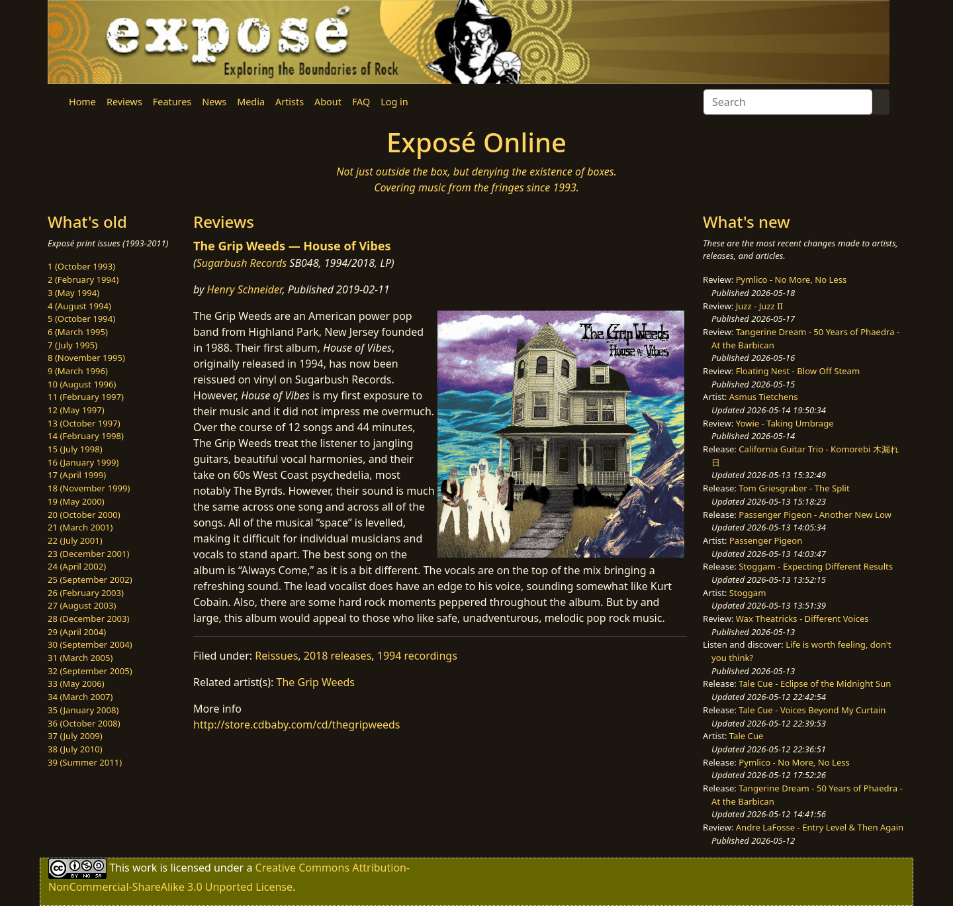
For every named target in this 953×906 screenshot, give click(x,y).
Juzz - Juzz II (759, 306)
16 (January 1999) (83, 462)
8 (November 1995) (86, 358)
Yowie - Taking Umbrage (785, 423)
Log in (394, 101)
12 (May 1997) (76, 410)
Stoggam (747, 593)
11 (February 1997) (86, 397)
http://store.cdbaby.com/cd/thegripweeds (296, 724)
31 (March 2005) (80, 658)
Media (251, 101)
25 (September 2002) (90, 579)
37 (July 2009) (75, 736)
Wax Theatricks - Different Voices (802, 619)
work (144, 867)
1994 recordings (417, 655)
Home (82, 101)
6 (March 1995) (78, 332)
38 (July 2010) (75, 749)
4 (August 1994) (79, 306)
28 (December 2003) (88, 619)
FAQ (361, 101)
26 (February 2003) (86, 593)
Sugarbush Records (242, 263)
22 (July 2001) (75, 540)
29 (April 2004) (77, 632)
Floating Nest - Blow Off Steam (798, 371)
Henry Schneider (245, 289)
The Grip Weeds (316, 682)
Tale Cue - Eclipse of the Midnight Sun (815, 683)
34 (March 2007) (80, 697)
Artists (289, 101)
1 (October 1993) (81, 266)
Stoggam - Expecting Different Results (816, 566)
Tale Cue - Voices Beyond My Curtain (812, 710)
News (214, 101)
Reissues (276, 655)
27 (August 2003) (82, 605)
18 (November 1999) (89, 488)
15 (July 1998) (75, 449)
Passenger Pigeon (765, 540)
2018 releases (338, 655)
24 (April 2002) (77, 566)
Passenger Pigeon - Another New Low (815, 515)
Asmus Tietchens (763, 397)
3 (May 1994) (73, 293)
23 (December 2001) (88, 554)
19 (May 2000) (76, 501)
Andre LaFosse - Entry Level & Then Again (820, 827)
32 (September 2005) (90, 671)
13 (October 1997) (84, 423)
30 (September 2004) (90, 644)
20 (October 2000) (84, 515)
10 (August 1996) (82, 384)
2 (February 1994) (83, 279)
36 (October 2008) (84, 723)
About (327, 101)
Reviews (124, 101)
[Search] (787, 102)
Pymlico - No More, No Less (791, 279)
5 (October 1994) (81, 319)
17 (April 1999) (77, 475)
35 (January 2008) (83, 710)
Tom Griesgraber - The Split (794, 488)
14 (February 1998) (86, 436)
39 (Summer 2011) (85, 762)
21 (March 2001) (80, 527)
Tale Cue (746, 736)
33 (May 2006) (76, 683)
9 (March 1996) (78, 371)
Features (172, 101)
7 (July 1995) (72, 345)
